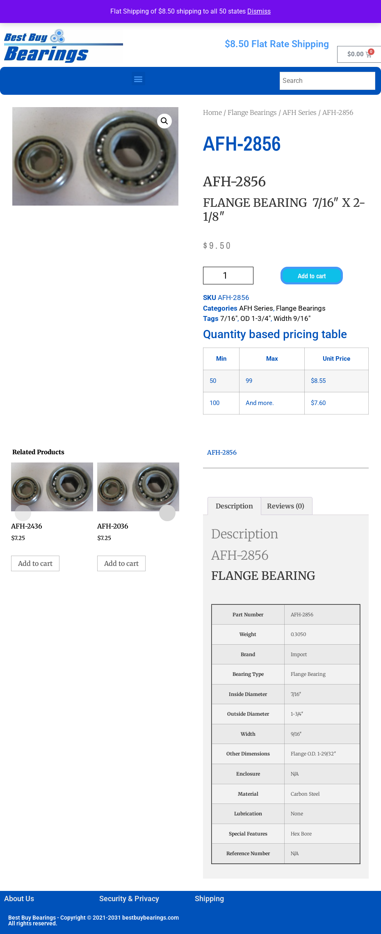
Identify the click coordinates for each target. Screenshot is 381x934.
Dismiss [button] (259, 11)
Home (212, 112)
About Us (19, 898)
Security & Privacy (129, 898)
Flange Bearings (252, 112)
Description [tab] (234, 506)
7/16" (228, 318)
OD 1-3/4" (255, 318)
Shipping (209, 898)
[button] (138, 78)
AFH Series (300, 112)
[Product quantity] (228, 275)
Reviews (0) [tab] (285, 506)
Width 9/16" (292, 318)
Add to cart (312, 275)
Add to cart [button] (35, 563)
